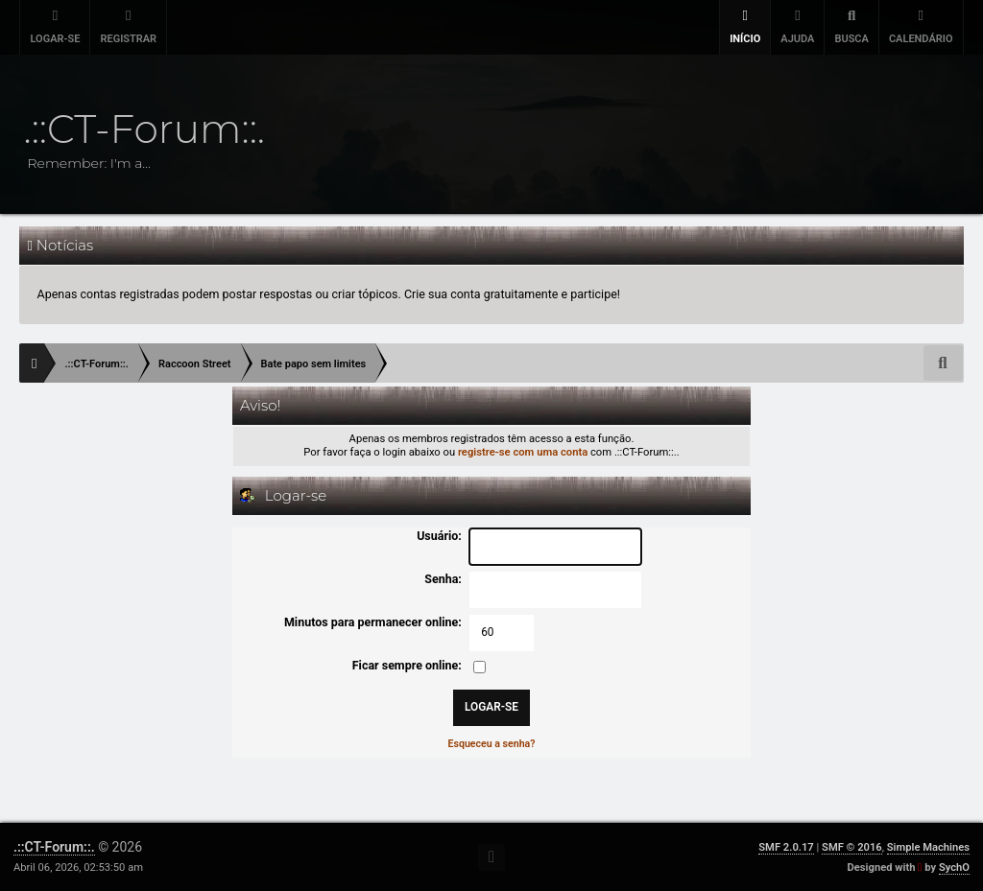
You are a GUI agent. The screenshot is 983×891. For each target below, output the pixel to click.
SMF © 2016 (852, 847)
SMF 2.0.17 (785, 847)
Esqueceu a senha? (492, 744)
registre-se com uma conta (522, 452)
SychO (954, 867)
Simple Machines (928, 847)
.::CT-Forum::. (54, 847)
